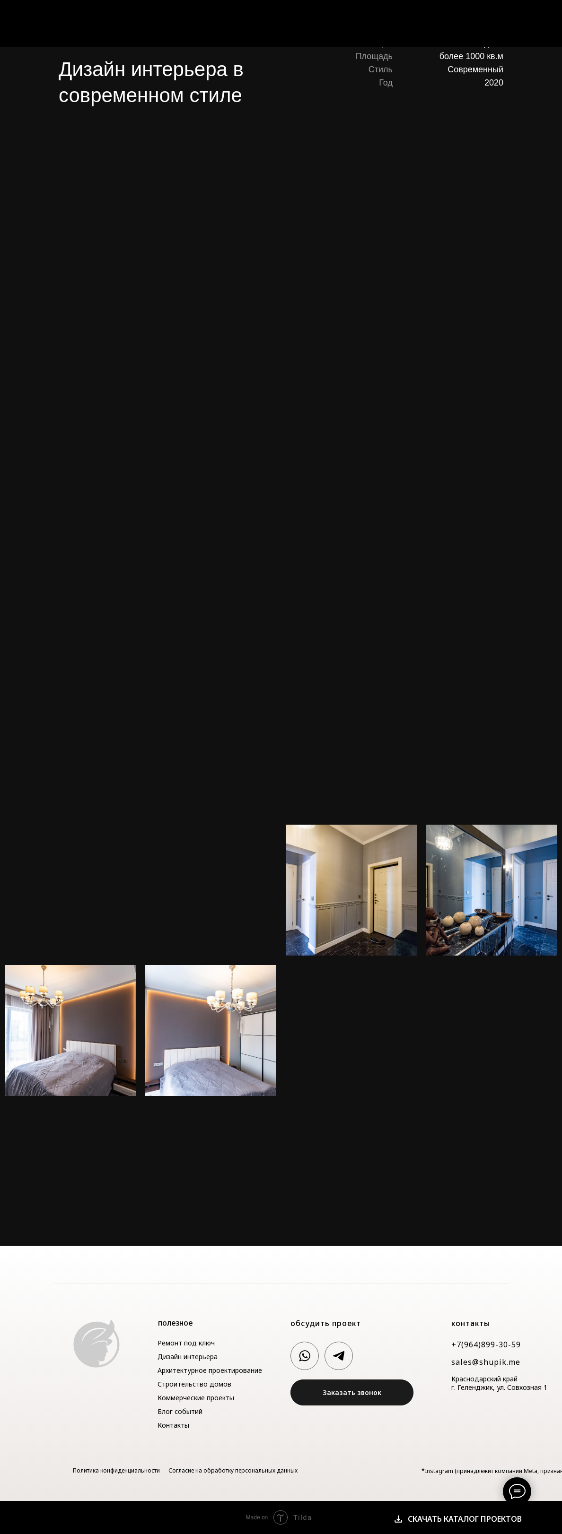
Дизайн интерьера (188, 1356)
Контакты (507, 22)
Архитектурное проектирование (210, 1370)
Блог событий (180, 1411)
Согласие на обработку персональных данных (233, 1470)
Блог (469, 22)
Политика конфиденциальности (116, 1470)
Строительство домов (194, 1383)
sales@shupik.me (485, 1362)
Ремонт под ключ (186, 1342)
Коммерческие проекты (196, 1397)
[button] (351, 1392)
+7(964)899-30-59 (486, 1344)
